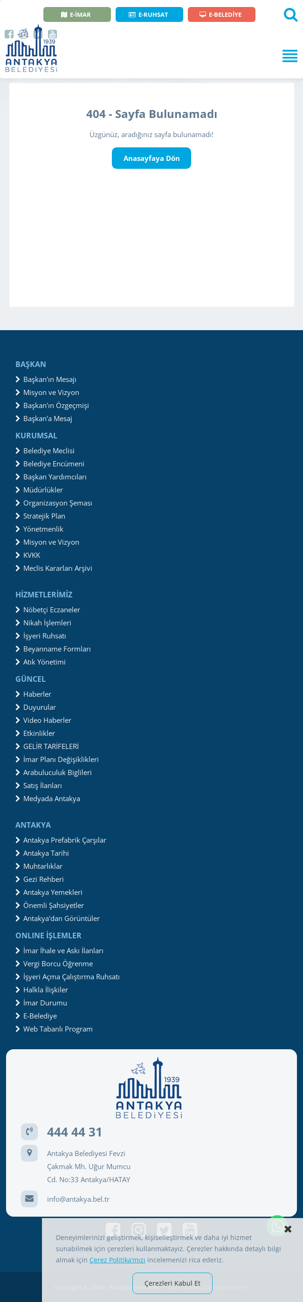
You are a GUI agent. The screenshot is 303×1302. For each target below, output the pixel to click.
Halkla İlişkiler (41, 989)
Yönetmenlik (39, 528)
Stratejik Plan (40, 515)
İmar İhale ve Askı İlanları (59, 950)
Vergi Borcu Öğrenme (54, 963)
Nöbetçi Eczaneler (47, 609)
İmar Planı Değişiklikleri (57, 759)
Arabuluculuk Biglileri (53, 772)
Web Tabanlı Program (54, 1028)
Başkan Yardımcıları (51, 476)
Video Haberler (43, 720)
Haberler (33, 694)
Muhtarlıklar (38, 866)
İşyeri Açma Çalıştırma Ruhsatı (67, 976)
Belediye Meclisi (45, 450)
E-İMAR (76, 14)
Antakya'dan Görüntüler (57, 918)
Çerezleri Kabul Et (172, 1283)
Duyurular (35, 707)
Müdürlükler (39, 489)
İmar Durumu (41, 1002)
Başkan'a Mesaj (43, 418)
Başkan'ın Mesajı (45, 379)
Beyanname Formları (53, 648)
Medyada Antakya (47, 798)
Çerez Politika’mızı (117, 1259)
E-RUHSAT (148, 14)
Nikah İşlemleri (43, 622)
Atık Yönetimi (40, 661)
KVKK (27, 555)
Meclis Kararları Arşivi (53, 568)
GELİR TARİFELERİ (47, 746)
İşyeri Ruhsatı (40, 635)
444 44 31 (75, 1131)
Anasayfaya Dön (152, 158)
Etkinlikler (35, 733)
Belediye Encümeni (49, 463)
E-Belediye (36, 1015)
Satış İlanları (38, 785)
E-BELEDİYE (220, 14)
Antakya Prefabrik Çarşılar (60, 840)
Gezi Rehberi (39, 879)
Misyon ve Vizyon (47, 392)
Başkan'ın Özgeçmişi (52, 405)
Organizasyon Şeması (53, 502)
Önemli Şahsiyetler (49, 905)
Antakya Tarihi (42, 853)
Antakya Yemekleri (49, 892)
